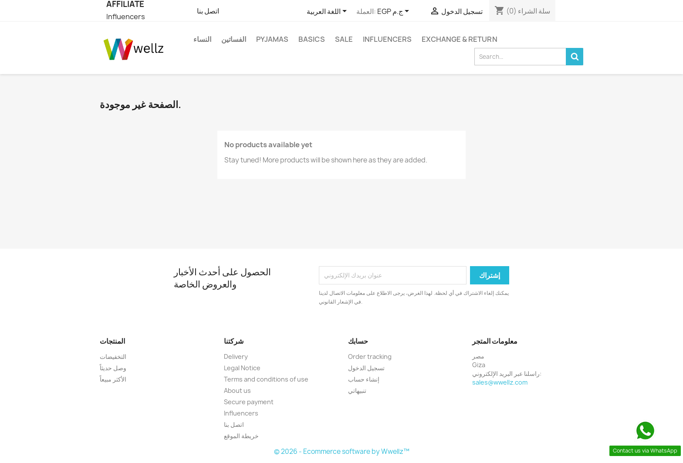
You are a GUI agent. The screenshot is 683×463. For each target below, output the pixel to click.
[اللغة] (328, 12)
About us (237, 390)
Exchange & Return (459, 39)
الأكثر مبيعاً (113, 379)
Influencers (125, 16)
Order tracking (370, 356)
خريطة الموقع (241, 436)
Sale (344, 39)
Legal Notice (242, 368)
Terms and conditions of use (266, 379)
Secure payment (249, 402)
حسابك (358, 341)
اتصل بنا (208, 11)
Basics (311, 39)
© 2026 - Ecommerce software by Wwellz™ (341, 451)
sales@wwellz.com (499, 382)
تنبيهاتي (357, 390)
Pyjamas (272, 39)
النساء (202, 39)
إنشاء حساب (363, 379)
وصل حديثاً (113, 368)
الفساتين (233, 39)
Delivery (236, 356)
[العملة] (394, 12)
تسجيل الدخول (366, 368)
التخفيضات (113, 356)
